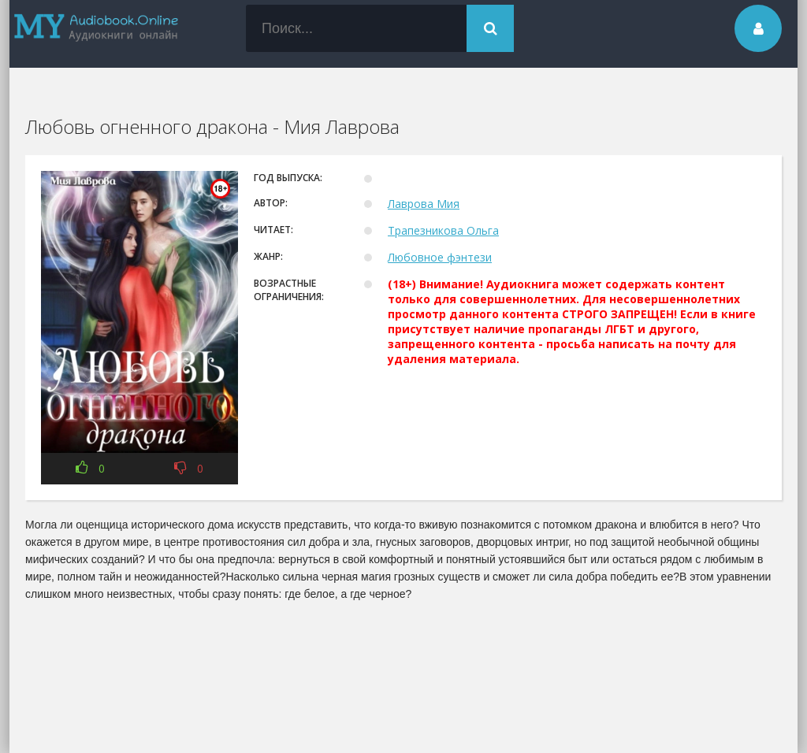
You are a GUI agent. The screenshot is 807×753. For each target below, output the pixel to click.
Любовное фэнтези (440, 257)
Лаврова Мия (423, 203)
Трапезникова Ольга (443, 230)
